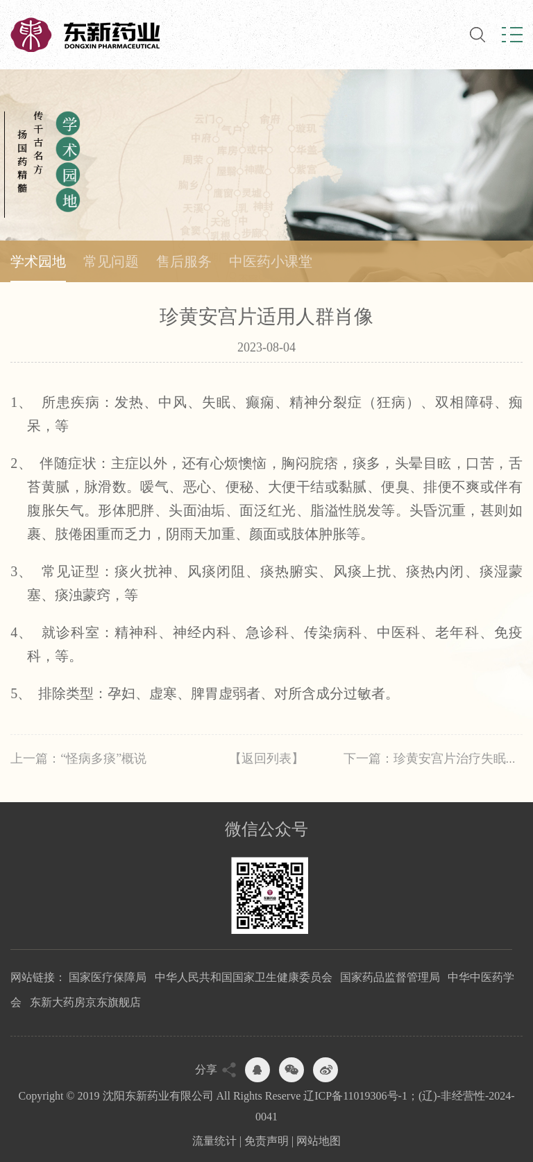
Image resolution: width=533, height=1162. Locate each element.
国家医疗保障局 (107, 977)
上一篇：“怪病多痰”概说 (78, 758)
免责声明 (266, 1141)
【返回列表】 (266, 758)
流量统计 (214, 1141)
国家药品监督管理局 (390, 977)
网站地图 (318, 1141)
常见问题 (111, 261)
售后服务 (184, 261)
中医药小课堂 (270, 261)
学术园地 (38, 261)
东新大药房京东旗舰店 (85, 1002)
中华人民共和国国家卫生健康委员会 (243, 977)
